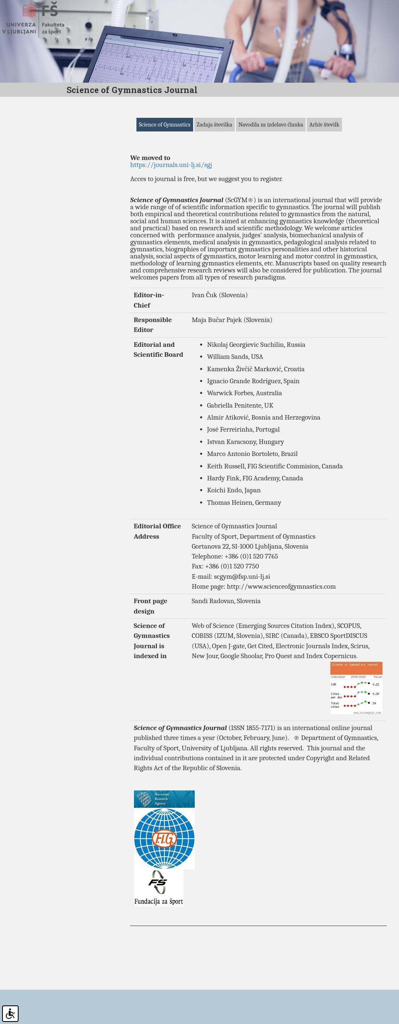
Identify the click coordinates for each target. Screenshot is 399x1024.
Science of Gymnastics (165, 160)
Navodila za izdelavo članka (271, 160)
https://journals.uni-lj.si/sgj (171, 201)
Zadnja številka (214, 160)
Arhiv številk (324, 160)
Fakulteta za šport (42, 19)
